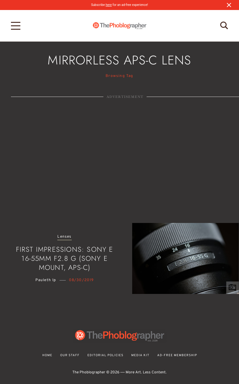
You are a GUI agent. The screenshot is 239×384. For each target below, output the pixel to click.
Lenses (64, 237)
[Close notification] (229, 5)
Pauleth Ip (45, 280)
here (109, 5)
